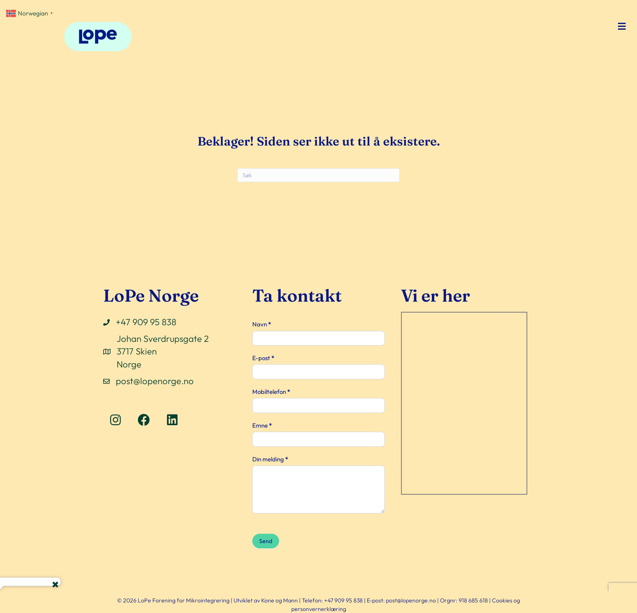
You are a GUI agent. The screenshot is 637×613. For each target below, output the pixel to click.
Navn (261, 324)
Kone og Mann (279, 600)
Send (265, 541)
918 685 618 (473, 600)
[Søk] (318, 175)
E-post (263, 358)
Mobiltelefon (271, 392)
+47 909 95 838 (146, 322)
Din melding (270, 459)
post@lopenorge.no (155, 381)
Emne (262, 425)
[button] (115, 420)
